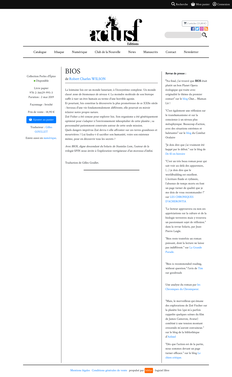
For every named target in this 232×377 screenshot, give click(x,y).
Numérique (79, 52)
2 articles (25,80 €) (195, 23)
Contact (171, 52)
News (132, 52)
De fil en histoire (175, 154)
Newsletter (191, 52)
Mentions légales (80, 370)
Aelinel (171, 337)
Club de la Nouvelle (107, 52)
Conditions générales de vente (109, 370)
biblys (148, 370)
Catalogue (39, 52)
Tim (200, 268)
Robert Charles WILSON (87, 78)
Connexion (221, 4)
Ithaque (59, 52)
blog (185, 99)
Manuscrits (150, 52)
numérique (50, 138)
